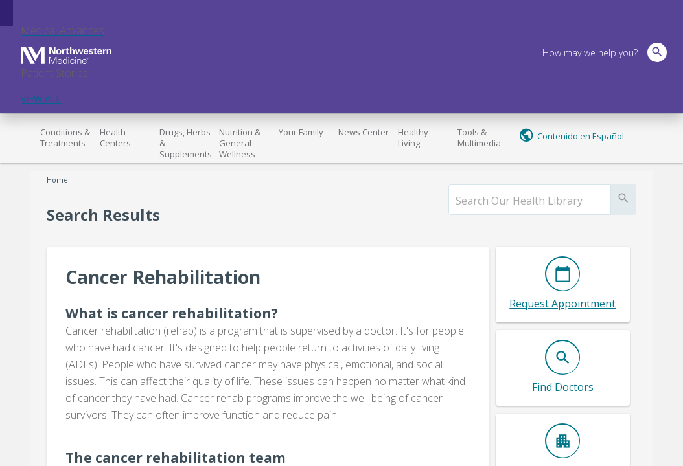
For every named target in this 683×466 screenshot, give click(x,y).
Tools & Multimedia (479, 137)
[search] (529, 200)
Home (57, 179)
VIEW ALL (41, 99)
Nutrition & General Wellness (239, 143)
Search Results (103, 214)
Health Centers (115, 137)
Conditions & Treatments (65, 137)
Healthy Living (413, 137)
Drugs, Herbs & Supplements (185, 143)
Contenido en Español (580, 136)
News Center (363, 132)
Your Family (301, 132)
